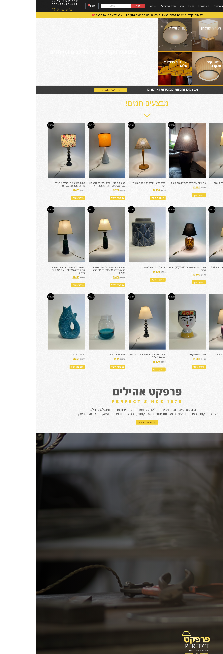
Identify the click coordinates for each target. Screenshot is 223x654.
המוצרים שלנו (182, 6)
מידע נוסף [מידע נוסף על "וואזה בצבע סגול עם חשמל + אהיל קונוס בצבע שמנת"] (203, 369)
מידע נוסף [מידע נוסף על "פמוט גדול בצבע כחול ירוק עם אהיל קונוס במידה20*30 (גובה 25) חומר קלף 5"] (42, 285)
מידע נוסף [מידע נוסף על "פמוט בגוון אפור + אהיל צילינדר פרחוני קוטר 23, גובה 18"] (42, 198)
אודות (146, 6)
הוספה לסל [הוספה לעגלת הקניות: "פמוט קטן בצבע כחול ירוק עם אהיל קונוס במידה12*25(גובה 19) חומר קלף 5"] (82, 285)
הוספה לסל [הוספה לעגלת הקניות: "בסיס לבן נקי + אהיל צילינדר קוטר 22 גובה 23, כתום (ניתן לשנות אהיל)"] (82, 198)
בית (193, 6)
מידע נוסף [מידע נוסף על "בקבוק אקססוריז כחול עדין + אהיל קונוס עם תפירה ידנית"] (203, 198)
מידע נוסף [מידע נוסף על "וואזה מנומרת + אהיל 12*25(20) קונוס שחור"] (163, 282)
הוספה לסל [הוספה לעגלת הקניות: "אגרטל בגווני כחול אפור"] (122, 279)
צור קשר (117, 6)
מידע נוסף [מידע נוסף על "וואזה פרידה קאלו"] (163, 366)
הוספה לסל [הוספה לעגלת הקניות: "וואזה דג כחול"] (41, 366)
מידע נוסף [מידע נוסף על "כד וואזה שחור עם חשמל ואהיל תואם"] (163, 195)
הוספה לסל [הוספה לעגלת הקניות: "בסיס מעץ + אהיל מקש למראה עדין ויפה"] (122, 198)
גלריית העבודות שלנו (132, 6)
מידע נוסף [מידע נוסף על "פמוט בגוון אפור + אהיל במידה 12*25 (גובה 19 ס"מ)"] (122, 369)
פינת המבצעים (167, 6)
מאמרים (155, 6)
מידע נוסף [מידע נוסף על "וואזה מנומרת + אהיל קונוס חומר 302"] (203, 279)
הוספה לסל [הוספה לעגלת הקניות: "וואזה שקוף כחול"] (82, 366)
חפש (102, 6)
